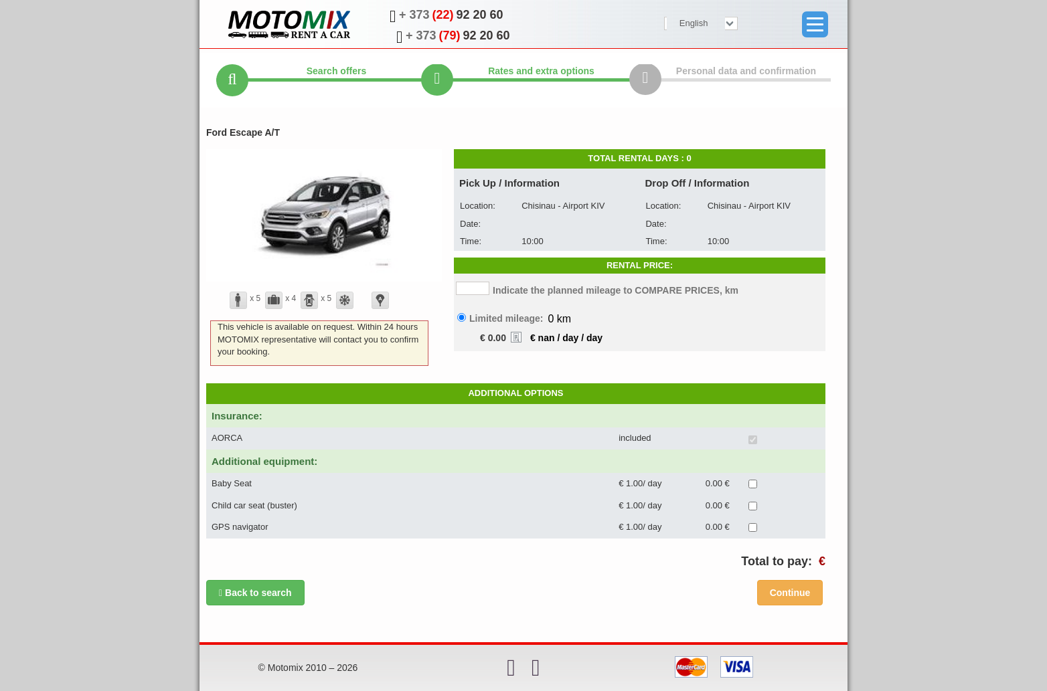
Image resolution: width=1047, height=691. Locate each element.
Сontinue (790, 592)
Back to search (255, 592)
